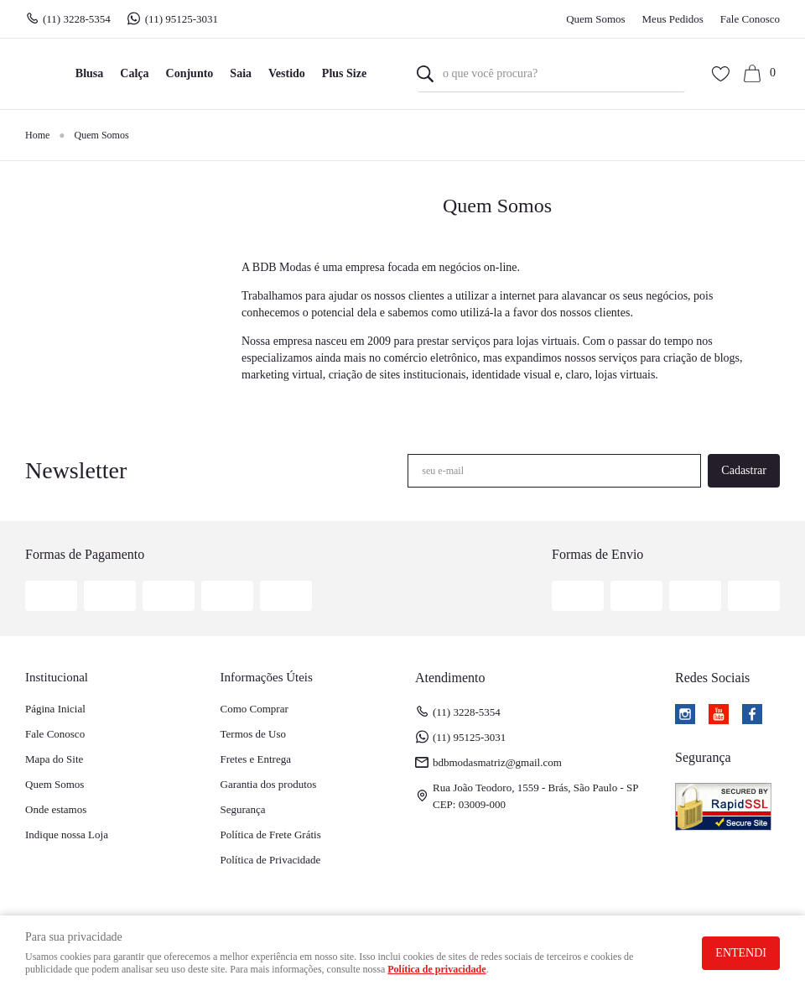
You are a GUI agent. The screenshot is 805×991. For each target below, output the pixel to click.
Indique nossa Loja (66, 834)
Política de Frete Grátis (271, 834)
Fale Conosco (750, 19)
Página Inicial (55, 708)
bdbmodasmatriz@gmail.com (497, 762)
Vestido (286, 73)
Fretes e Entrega (256, 759)
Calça (134, 73)
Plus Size (344, 73)
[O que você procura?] (425, 73)
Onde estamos (55, 809)
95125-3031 (183, 19)
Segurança (243, 809)
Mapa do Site (54, 759)
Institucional (56, 677)
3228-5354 (77, 19)
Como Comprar (254, 708)
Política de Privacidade (271, 859)
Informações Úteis (267, 677)
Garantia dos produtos (269, 784)
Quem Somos (595, 19)
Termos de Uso (254, 734)
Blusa (89, 73)
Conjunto (190, 73)
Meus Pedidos (673, 19)
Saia (241, 73)
